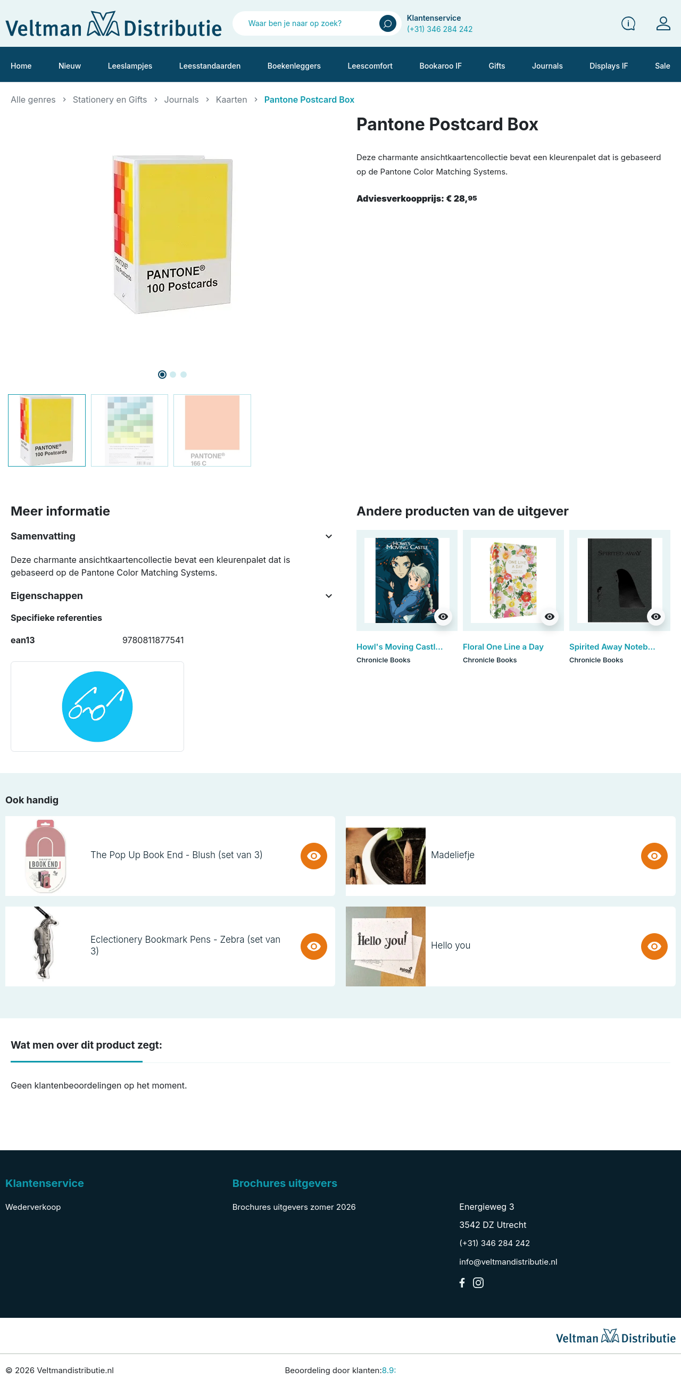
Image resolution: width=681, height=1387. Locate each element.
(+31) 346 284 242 (440, 29)
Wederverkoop (33, 1207)
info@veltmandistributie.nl (508, 1262)
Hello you (450, 945)
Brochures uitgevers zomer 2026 (294, 1207)
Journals (181, 99)
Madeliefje (453, 855)
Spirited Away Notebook (615, 647)
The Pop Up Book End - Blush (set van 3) (176, 855)
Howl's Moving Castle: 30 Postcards (426, 647)
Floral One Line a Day (503, 647)
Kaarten (231, 99)
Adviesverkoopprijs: (416, 198)
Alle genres (33, 99)
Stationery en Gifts (110, 99)
